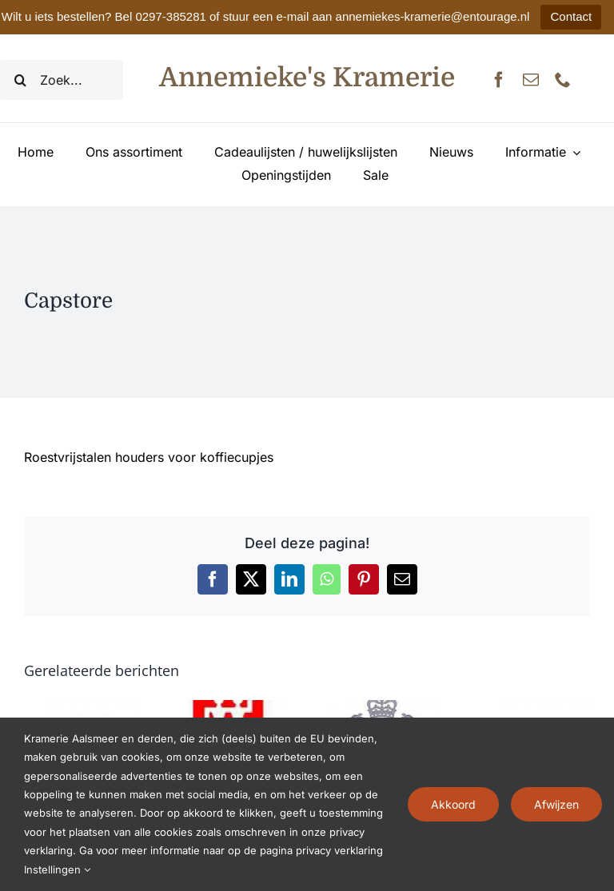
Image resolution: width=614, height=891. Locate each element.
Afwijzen (556, 804)
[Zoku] (533, 708)
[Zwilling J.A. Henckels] (231, 708)
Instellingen (57, 869)
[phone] (563, 80)
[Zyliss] (80, 708)
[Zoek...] (61, 80)
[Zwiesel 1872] (382, 708)
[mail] (531, 80)
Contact (571, 16)
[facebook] (499, 80)
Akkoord (453, 804)
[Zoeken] (20, 80)
